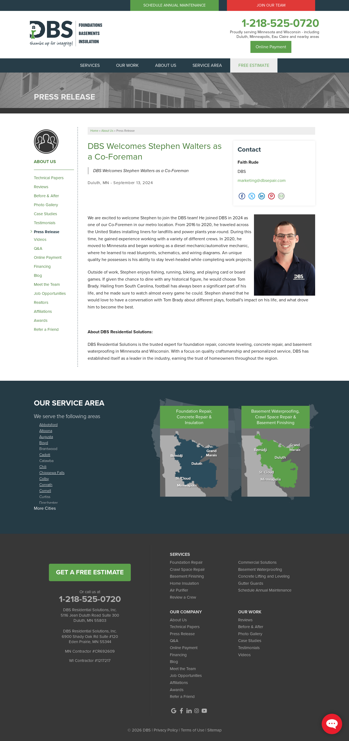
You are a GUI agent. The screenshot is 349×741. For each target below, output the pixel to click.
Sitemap (214, 730)
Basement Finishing (187, 576)
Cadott (44, 454)
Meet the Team (47, 284)
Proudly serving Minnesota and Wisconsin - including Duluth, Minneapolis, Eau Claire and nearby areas (274, 34)
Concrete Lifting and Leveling (264, 576)
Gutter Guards (250, 583)
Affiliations (43, 311)
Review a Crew (183, 597)
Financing (42, 266)
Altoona (45, 430)
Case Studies (45, 213)
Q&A (38, 248)
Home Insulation (184, 583)
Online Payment (271, 47)
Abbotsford (48, 424)
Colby (44, 478)
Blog (38, 275)
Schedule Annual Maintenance (174, 5)
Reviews (41, 186)
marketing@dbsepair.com (262, 180)
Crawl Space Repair (187, 569)
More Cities (45, 508)
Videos (40, 239)
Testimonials (44, 222)
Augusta (46, 436)
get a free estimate (90, 572)
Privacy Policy (166, 730)
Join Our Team (271, 5)
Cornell (45, 490)
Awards (41, 320)
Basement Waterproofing (260, 569)
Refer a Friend (46, 329)
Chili (42, 466)
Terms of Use (192, 730)
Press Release (46, 231)
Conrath (45, 484)
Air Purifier (179, 590)
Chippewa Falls (51, 472)
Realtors (41, 302)
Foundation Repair (186, 562)
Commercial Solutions (257, 562)
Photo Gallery (46, 204)
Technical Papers (49, 177)
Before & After (46, 195)
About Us (45, 161)
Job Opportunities (50, 293)
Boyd (43, 442)
